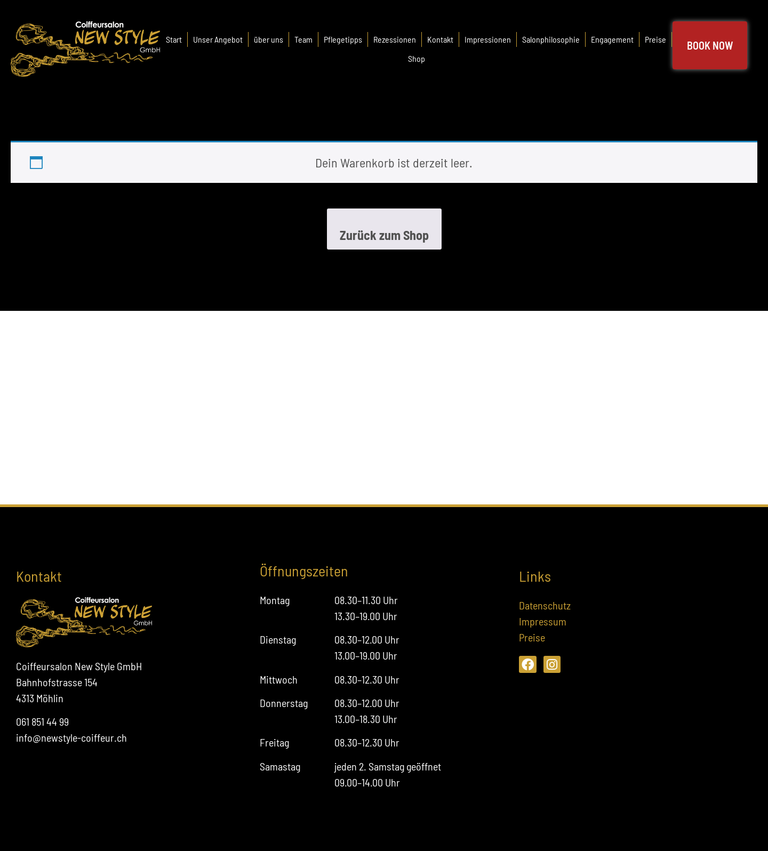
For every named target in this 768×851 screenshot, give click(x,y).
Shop (416, 58)
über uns (268, 39)
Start (174, 39)
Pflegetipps (343, 39)
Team (303, 39)
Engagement (612, 39)
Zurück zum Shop (384, 235)
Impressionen (488, 39)
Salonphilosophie (551, 39)
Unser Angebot (218, 39)
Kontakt (440, 39)
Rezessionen (394, 39)
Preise (655, 39)
